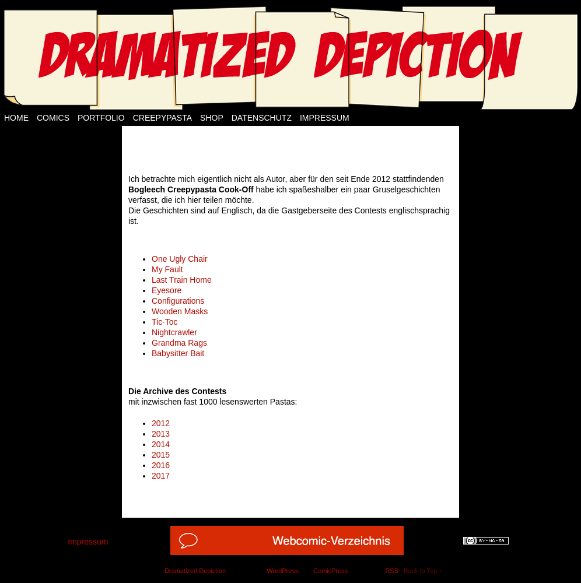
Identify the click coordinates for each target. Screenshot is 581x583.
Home (16, 117)
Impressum (324, 117)
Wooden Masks (180, 311)
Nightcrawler (174, 332)
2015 (161, 454)
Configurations (178, 300)
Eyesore (166, 290)
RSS (391, 570)
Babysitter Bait (178, 353)
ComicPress (330, 570)
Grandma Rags (179, 342)
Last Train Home (182, 280)
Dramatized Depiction (195, 570)
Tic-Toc (165, 321)
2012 (161, 423)
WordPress (282, 570)
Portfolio (101, 117)
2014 (161, 444)
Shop (211, 117)
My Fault (167, 269)
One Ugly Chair (180, 259)
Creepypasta (162, 117)
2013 (161, 433)
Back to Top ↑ (423, 570)
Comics (53, 117)
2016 (161, 465)
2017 (161, 475)
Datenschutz (262, 117)
